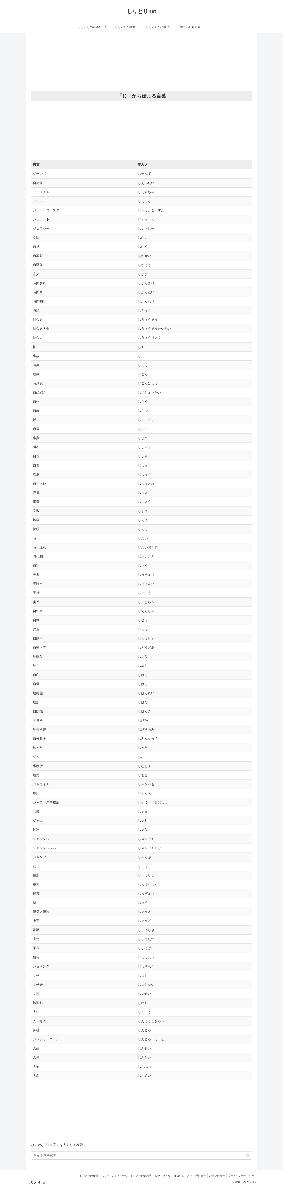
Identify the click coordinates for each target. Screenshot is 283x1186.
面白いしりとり (181, 1175)
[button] (248, 1155)
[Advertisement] (141, 62)
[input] (141, 1155)
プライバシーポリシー (241, 1175)
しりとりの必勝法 (139, 1175)
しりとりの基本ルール (112, 1175)
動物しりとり (161, 1175)
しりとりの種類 (86, 1175)
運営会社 (199, 1175)
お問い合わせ (216, 1175)
